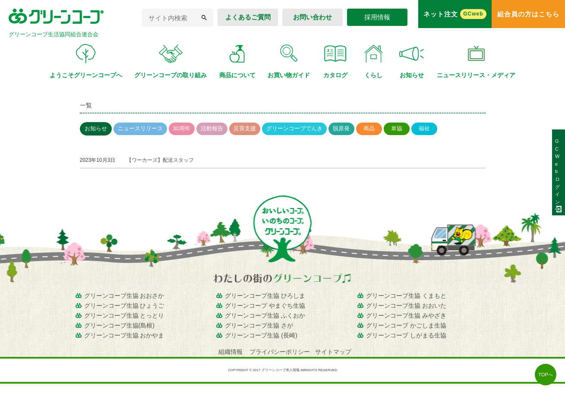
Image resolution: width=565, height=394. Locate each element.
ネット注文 (454, 14)
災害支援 (245, 128)
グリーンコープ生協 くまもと (406, 295)
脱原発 (341, 128)
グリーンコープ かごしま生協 (406, 325)
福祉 (424, 128)
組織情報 (231, 351)
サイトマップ (333, 351)
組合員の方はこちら (528, 14)
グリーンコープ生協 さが (259, 325)
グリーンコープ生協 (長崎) (261, 335)
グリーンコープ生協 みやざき (406, 315)
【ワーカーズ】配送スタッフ (160, 160)
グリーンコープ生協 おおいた (406, 305)
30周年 (181, 128)
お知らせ (96, 128)
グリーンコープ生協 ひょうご (124, 305)
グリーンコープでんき (294, 128)
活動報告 (212, 128)
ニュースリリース (140, 128)
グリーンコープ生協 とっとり (124, 315)
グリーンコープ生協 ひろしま (265, 295)
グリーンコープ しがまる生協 (406, 335)
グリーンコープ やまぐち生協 (265, 305)
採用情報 (377, 17)
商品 (369, 128)
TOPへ (545, 374)
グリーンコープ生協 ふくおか (265, 315)
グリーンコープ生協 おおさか (124, 295)
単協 (396, 128)
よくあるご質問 (248, 17)
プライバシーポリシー (279, 351)
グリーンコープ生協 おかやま (124, 335)
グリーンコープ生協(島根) (119, 325)
